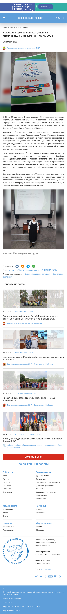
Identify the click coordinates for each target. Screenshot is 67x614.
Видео (5, 513)
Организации (41, 513)
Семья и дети (41, 479)
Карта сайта (7, 602)
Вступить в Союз (33, 456)
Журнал (6, 516)
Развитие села (41, 495)
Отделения (40, 509)
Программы (7, 489)
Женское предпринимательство (37, 274)
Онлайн (39, 527)
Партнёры (7, 485)
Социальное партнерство (46, 492)
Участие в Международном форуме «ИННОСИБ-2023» (33, 270)
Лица (5, 476)
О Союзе (8, 472)
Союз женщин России (30, 18)
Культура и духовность (24, 312)
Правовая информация (12, 598)
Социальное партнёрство (25, 393)
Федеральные (8, 527)
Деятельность (43, 472)
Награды (6, 482)
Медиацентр (10, 506)
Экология (39, 489)
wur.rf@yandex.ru (48, 569)
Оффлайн (40, 530)
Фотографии (8, 509)
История (6, 479)
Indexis (17, 610)
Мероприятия (44, 523)
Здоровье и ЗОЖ (42, 476)
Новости (7, 523)
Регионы (41, 506)
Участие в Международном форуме (20, 253)
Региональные (8, 530)
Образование (41, 499)
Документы (7, 492)
